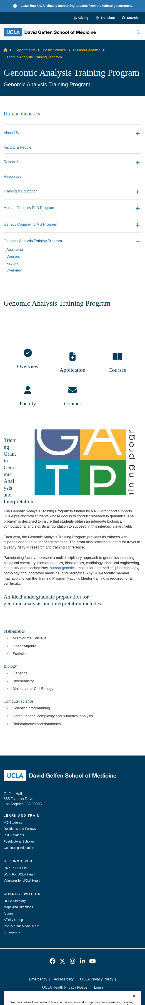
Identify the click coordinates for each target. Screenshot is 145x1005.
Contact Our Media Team (21, 926)
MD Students (13, 822)
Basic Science (54, 50)
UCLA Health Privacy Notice (64, 987)
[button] (105, 17)
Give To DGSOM (16, 868)
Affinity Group (13, 920)
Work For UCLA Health (20, 874)
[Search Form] (129, 17)
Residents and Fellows (20, 828)
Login (98, 987)
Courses (117, 370)
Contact (72, 403)
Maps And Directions (18, 907)
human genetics (63, 568)
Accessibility (64, 979)
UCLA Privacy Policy (96, 979)
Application (72, 370)
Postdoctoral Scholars (19, 841)
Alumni (8, 913)
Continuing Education (19, 848)
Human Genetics (86, 50)
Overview (28, 366)
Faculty (28, 403)
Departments (25, 50)
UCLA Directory (15, 901)
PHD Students (14, 835)
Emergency (12, 932)
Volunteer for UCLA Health (22, 880)
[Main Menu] (138, 32)
